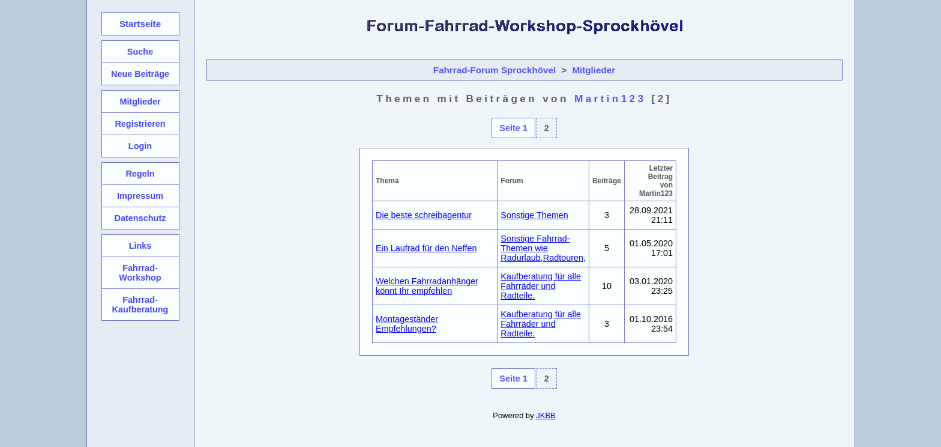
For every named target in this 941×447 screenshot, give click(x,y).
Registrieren (140, 124)
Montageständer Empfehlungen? (407, 323)
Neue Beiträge (140, 74)
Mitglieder (593, 70)
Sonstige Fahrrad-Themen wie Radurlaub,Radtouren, (543, 248)
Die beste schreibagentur (424, 215)
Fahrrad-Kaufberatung (140, 304)
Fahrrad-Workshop (140, 272)
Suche (140, 51)
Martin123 (610, 99)
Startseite (140, 24)
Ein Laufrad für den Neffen (426, 248)
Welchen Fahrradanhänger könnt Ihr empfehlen (427, 286)
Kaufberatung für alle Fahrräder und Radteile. (541, 286)
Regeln (139, 173)
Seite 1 (513, 128)
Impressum (140, 196)
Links (140, 246)
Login (140, 146)
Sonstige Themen (534, 215)
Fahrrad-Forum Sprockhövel (494, 70)
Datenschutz (140, 218)
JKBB (545, 415)
